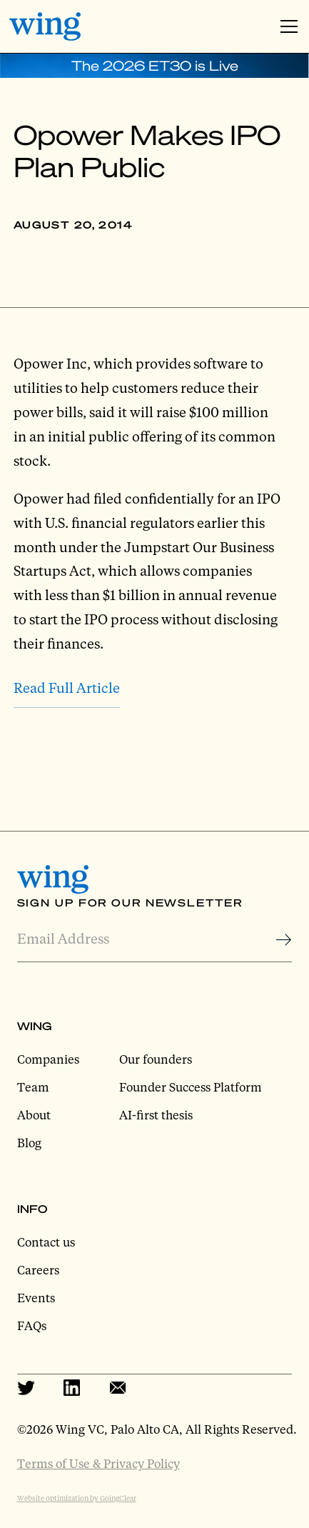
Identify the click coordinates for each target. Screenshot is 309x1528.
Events (36, 1297)
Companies (48, 1059)
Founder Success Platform (190, 1086)
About (34, 1114)
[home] (45, 26)
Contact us (46, 1241)
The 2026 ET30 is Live (154, 65)
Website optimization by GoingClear (76, 1498)
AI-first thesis (156, 1114)
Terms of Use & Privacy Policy (98, 1463)
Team (33, 1086)
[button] (286, 26)
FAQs (31, 1325)
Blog (29, 1142)
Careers (38, 1269)
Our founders (155, 1059)
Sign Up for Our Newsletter (130, 902)
